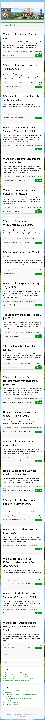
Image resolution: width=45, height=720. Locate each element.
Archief (23, 238)
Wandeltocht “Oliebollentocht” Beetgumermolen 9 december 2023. (20, 626)
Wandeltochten (26, 51)
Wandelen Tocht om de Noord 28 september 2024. (21, 98)
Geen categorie (26, 457)
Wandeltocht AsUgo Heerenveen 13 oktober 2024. (21, 67)
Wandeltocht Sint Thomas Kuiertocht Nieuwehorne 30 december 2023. (18, 562)
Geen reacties (35, 51)
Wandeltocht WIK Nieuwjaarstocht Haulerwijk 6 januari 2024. (22, 502)
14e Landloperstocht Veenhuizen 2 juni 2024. (22, 347)
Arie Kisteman (8, 698)
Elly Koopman (8, 51)
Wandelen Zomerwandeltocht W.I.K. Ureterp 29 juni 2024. (19, 223)
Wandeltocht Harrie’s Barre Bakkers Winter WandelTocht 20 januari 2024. (20, 381)
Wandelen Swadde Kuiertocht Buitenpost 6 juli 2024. (19, 191)
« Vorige (6, 654)
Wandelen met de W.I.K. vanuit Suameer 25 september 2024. (19, 129)
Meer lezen (38, 55)
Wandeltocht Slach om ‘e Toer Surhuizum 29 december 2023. (19, 595)
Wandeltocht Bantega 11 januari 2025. (20, 35)
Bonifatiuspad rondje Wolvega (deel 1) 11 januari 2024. (19, 472)
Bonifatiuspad (26, 427)
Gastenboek (15, 702)
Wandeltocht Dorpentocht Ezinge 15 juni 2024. (21, 285)
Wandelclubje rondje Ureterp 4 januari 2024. (20, 531)
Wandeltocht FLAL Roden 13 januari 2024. (18, 443)
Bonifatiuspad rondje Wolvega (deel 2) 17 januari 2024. (19, 413)
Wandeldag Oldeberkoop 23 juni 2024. (21, 254)
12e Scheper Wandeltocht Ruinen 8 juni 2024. (22, 316)
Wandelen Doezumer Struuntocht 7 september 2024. (21, 160)
